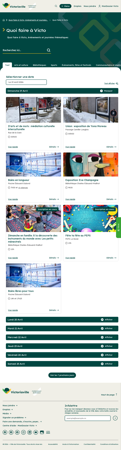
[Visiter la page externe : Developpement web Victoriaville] (48, 432)
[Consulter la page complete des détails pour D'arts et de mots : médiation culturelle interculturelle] (33, 133)
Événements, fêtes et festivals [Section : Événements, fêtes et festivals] (76, 65)
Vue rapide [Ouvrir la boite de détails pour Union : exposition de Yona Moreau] (70, 147)
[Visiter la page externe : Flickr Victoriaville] (42, 432)
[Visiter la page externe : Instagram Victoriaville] (23, 432)
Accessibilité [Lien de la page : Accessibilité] (53, 444)
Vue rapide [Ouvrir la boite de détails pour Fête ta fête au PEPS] (70, 258)
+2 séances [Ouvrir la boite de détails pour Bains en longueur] (23, 188)
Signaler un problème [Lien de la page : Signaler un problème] (15, 417)
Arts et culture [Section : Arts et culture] (21, 65)
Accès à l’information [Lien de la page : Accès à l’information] (70, 444)
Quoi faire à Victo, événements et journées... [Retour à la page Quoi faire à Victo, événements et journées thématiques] (28, 20)
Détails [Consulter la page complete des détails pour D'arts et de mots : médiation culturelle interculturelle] (54, 147)
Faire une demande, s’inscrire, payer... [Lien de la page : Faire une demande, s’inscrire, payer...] (22, 421)
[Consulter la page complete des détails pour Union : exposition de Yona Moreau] (90, 131)
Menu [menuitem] (65, 6)
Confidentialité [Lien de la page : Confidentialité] (89, 444)
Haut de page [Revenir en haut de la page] (109, 394)
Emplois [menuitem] (77, 6)
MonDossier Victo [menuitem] (108, 6)
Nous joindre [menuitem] (90, 6)
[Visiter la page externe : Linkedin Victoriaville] (29, 432)
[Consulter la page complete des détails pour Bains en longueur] (33, 184)
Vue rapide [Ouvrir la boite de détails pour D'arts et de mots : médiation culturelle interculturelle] (13, 147)
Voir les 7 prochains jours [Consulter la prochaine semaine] (62, 375)
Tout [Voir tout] (7, 65)
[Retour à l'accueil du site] (4, 20)
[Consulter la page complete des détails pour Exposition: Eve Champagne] (90, 184)
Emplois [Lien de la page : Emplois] (8, 409)
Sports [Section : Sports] (54, 65)
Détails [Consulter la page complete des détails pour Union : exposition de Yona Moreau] (111, 147)
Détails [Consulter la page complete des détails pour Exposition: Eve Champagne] (111, 199)
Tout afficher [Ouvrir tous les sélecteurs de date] (111, 83)
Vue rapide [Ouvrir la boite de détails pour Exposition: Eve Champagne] (70, 199)
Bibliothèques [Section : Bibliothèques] (39, 65)
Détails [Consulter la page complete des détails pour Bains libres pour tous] (54, 310)
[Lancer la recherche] (48, 50)
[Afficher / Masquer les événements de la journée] (110, 91)
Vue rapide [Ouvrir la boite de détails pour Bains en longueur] (13, 199)
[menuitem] (19, 6)
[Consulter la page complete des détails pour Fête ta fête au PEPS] (90, 240)
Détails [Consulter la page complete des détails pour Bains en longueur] (54, 199)
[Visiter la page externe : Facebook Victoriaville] (5, 432)
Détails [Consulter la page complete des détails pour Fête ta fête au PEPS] (111, 258)
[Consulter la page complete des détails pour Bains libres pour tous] (33, 295)
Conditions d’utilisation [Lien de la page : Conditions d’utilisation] (109, 444)
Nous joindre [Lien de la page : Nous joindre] (10, 405)
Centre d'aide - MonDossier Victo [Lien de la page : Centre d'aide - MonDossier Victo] (20, 425)
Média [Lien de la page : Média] (7, 413)
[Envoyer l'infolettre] (115, 418)
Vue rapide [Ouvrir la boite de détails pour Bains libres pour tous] (13, 310)
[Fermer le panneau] (118, 227)
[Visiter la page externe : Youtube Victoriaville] (35, 432)
